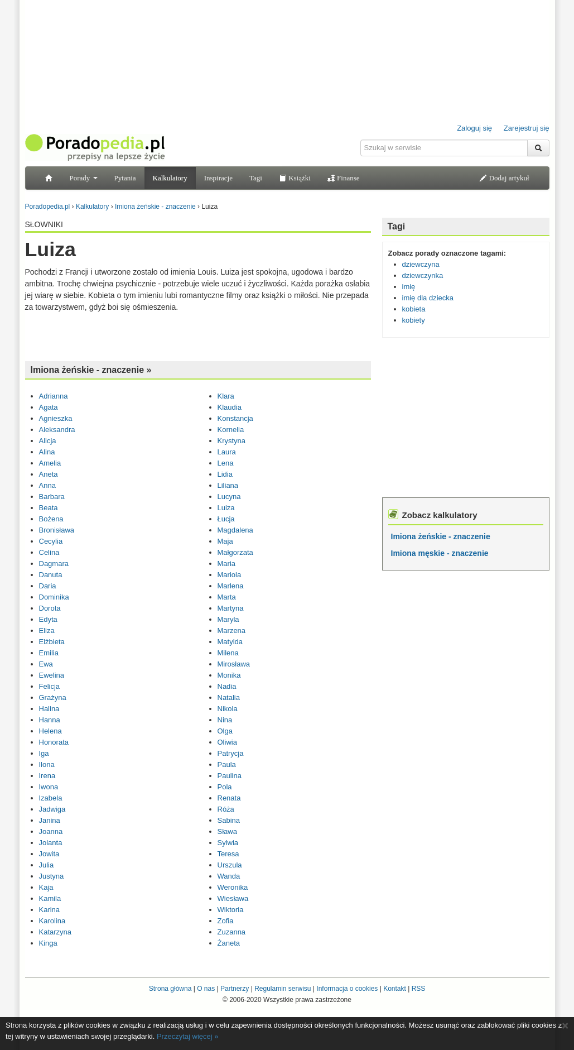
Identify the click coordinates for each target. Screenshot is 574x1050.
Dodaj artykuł (504, 178)
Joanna (51, 831)
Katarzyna (55, 932)
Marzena (232, 630)
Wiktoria (231, 909)
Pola (225, 787)
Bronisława (57, 530)
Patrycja (231, 753)
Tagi (255, 178)
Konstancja (235, 418)
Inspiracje (218, 178)
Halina (49, 708)
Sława (227, 831)
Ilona (47, 764)
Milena (228, 653)
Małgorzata (235, 552)
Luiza (226, 508)
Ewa (46, 664)
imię (409, 286)
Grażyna (52, 697)
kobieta (414, 309)
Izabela (50, 798)
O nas (206, 989)
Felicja (49, 686)
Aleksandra (57, 429)
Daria (47, 586)
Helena (50, 731)
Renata (229, 798)
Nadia (227, 686)
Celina (49, 552)
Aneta (48, 474)
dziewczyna (421, 264)
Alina (47, 452)
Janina (49, 820)
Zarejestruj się (526, 128)
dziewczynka (422, 275)
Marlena (231, 586)
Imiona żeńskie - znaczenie (440, 536)
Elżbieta (52, 641)
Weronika (233, 887)
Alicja (47, 441)
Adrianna (53, 396)
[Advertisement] (198, 335)
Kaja (46, 887)
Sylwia (228, 842)
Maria (227, 563)
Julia (46, 865)
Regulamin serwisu (282, 989)
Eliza (47, 630)
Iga (44, 753)
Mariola (230, 574)
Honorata (54, 742)
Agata (48, 407)
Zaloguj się (474, 128)
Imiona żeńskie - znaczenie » (91, 370)
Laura (227, 452)
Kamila (50, 898)
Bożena (51, 519)
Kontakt (394, 989)
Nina (225, 720)
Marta (227, 597)
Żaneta (229, 943)
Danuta (50, 574)
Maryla (228, 619)
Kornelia (231, 429)
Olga (225, 731)
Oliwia (227, 742)
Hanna (49, 720)
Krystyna (232, 441)
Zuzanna (232, 932)
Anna (47, 485)
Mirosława (234, 664)
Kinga (48, 943)
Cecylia (51, 541)
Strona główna (170, 989)
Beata (48, 508)
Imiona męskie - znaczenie (440, 553)
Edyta (48, 619)
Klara (226, 396)
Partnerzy (234, 989)
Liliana (228, 485)
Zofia (226, 921)
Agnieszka (56, 418)
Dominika (54, 597)
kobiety (413, 320)
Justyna (51, 876)
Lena (226, 463)
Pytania (125, 178)
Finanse (343, 178)
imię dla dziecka (428, 298)
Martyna (231, 608)
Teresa (228, 854)
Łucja (226, 519)
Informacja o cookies (347, 989)
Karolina (52, 921)
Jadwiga (52, 809)
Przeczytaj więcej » (188, 1036)
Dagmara (54, 563)
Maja (225, 541)
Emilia (49, 653)
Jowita (49, 854)
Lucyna (229, 496)
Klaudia (230, 407)
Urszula (230, 865)
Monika (229, 675)
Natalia (229, 697)
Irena (47, 775)
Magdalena (235, 530)
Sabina (229, 820)
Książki (295, 178)
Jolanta (50, 842)
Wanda (229, 876)
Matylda (230, 641)
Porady (84, 178)
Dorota (50, 608)
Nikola (228, 708)
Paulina (230, 775)
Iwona (49, 787)
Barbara (52, 496)
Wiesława (233, 898)
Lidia (225, 474)
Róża (226, 809)
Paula (227, 764)
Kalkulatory (170, 178)
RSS (419, 989)
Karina (49, 909)
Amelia (50, 463)
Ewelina (52, 675)
